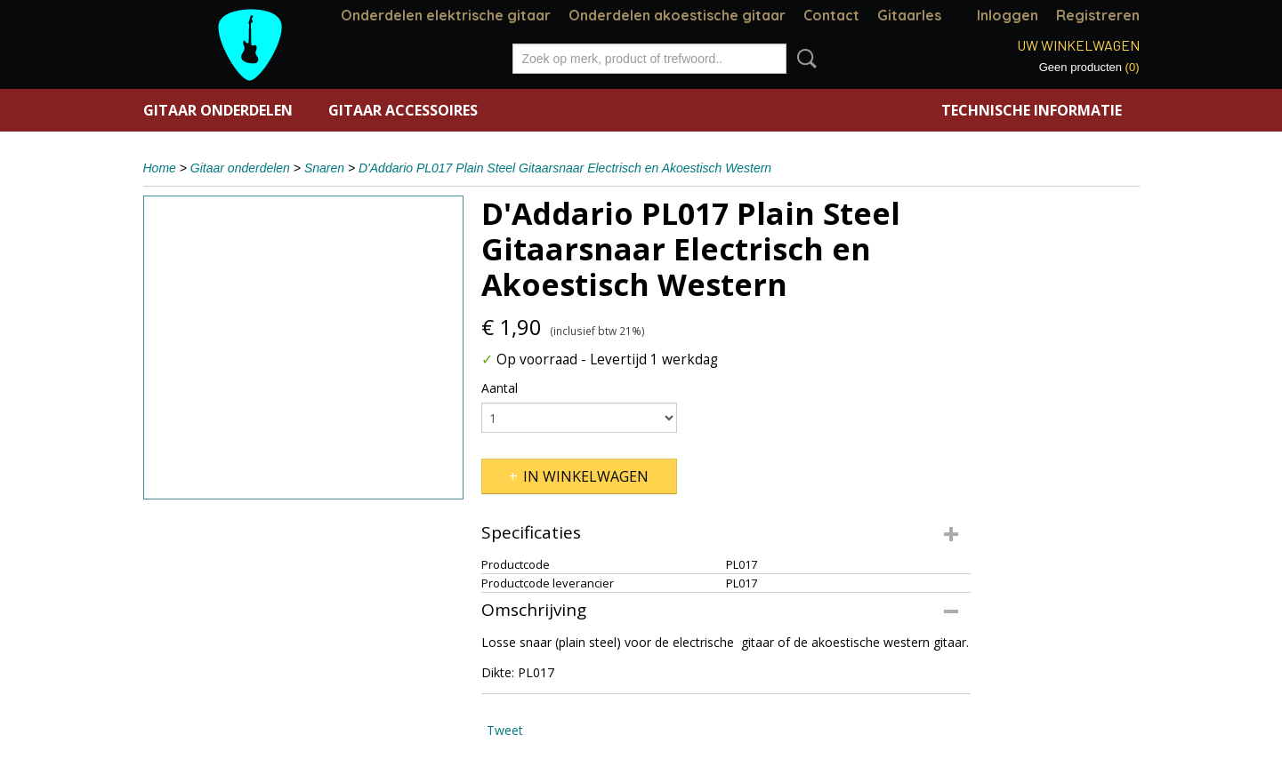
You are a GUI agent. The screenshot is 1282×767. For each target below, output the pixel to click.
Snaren (324, 168)
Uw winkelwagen (1078, 44)
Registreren (1098, 15)
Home (159, 168)
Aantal (499, 388)
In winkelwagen (586, 476)
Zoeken (803, 58)
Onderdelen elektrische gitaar (446, 15)
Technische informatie (1031, 110)
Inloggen (1007, 15)
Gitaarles (909, 15)
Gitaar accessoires (403, 110)
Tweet (505, 730)
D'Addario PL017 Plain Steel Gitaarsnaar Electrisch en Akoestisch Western (565, 168)
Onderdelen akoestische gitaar (677, 15)
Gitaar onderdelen (218, 110)
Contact (831, 15)
